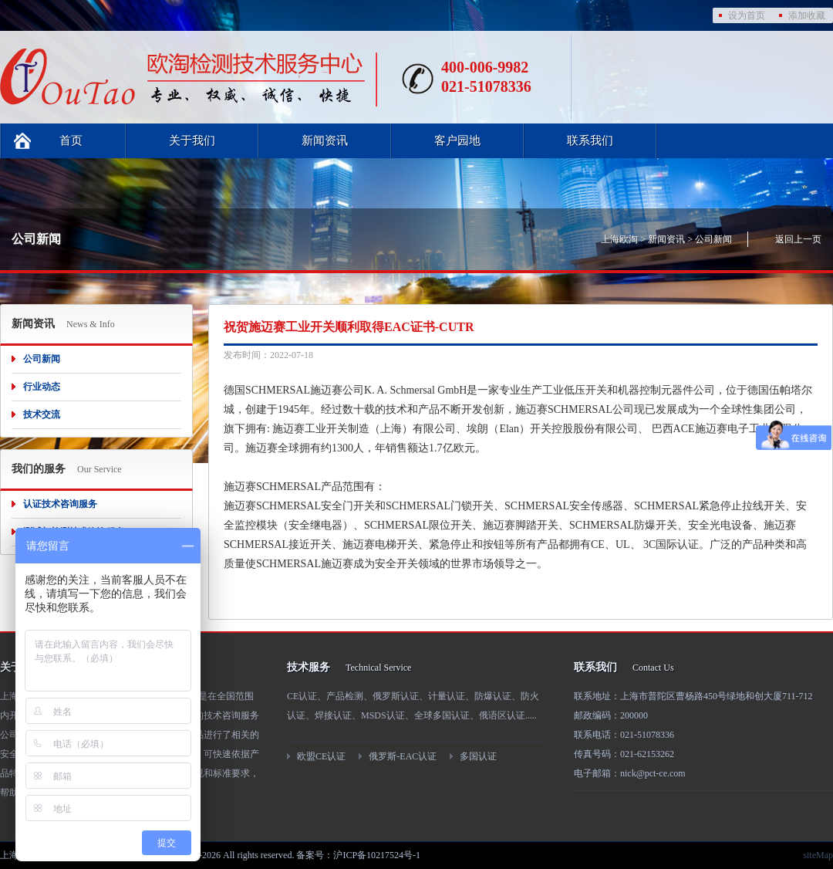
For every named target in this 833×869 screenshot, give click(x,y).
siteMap (818, 855)
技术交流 (41, 414)
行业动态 (41, 386)
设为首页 (746, 15)
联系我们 (590, 140)
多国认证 (478, 756)
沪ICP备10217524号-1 (376, 855)
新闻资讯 (325, 140)
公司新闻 (713, 239)
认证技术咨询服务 (60, 504)
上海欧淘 (619, 239)
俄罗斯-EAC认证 (403, 756)
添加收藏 (806, 15)
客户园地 (457, 140)
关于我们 (192, 140)
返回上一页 (798, 239)
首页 (71, 140)
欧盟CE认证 (321, 756)
